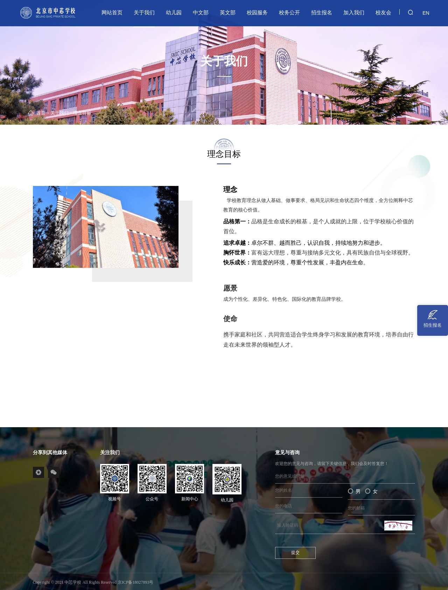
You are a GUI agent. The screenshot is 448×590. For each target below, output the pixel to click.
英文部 (228, 12)
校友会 (383, 12)
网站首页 (112, 12)
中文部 (201, 12)
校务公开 (289, 12)
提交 (295, 552)
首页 (41, 113)
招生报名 (321, 12)
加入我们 (353, 12)
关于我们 (144, 12)
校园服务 (257, 12)
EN (424, 12)
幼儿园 (174, 12)
